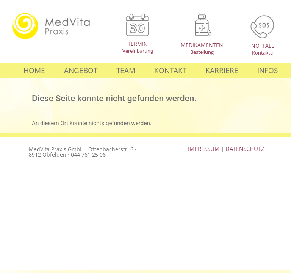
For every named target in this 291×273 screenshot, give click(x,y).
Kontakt (170, 70)
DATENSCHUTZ (244, 148)
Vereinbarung (137, 50)
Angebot (80, 70)
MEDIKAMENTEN (202, 45)
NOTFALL (262, 45)
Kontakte (262, 52)
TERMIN (138, 43)
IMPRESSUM (203, 148)
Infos (267, 70)
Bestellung (202, 52)
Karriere (221, 70)
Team (125, 70)
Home (34, 70)
